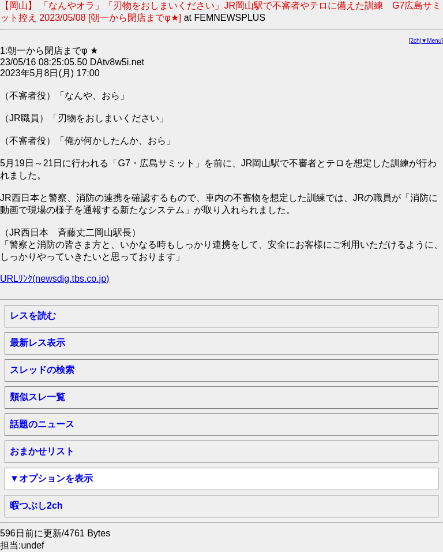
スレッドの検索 (42, 370)
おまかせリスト (42, 451)
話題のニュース (42, 424)
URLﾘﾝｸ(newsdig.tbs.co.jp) (54, 279)
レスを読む (33, 315)
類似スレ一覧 (37, 397)
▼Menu (431, 41)
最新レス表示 (37, 343)
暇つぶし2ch (36, 505)
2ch (415, 41)
